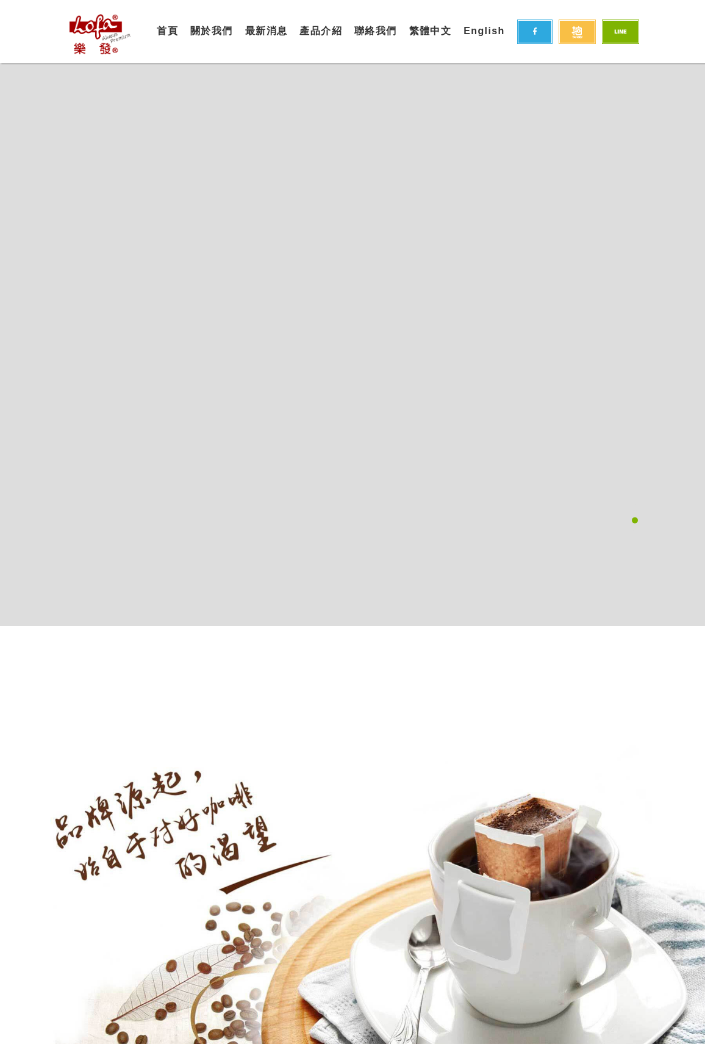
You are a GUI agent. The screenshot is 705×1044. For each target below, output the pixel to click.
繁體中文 (430, 31)
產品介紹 (320, 31)
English (484, 31)
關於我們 (211, 31)
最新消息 (266, 31)
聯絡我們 (375, 31)
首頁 (167, 31)
